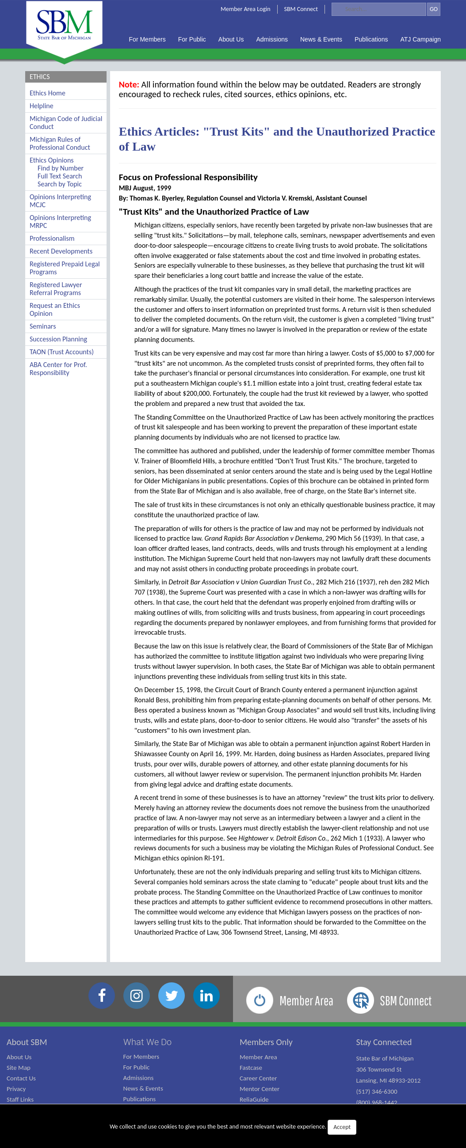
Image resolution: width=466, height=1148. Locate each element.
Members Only (266, 1042)
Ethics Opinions (52, 160)
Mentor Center (259, 1089)
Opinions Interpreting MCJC (60, 201)
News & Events (143, 1088)
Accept (342, 1127)
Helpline (41, 106)
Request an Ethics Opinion (55, 309)
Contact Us (21, 1078)
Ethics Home (47, 93)
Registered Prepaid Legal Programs (65, 268)
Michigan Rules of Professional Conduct (60, 143)
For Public (136, 1067)
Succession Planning (58, 339)
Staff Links (20, 1099)
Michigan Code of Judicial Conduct (66, 122)
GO (434, 9)
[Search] (379, 9)
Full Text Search (60, 176)
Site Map (19, 1068)
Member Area (258, 1057)
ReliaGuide (254, 1099)
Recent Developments (61, 251)
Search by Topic (60, 184)
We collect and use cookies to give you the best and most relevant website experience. (233, 1127)
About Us (19, 1057)
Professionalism (52, 238)
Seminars (43, 326)
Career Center (258, 1078)
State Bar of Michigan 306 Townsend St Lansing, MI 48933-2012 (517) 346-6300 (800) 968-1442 (388, 1080)
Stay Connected (384, 1042)
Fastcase (251, 1068)
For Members (141, 1057)
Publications (139, 1099)
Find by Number (61, 168)
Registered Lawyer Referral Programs (56, 288)
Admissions (138, 1078)
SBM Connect (301, 9)
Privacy (16, 1089)
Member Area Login (246, 9)
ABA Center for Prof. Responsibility (58, 368)
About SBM (27, 1042)
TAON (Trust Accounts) (62, 352)
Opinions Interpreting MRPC (60, 221)
